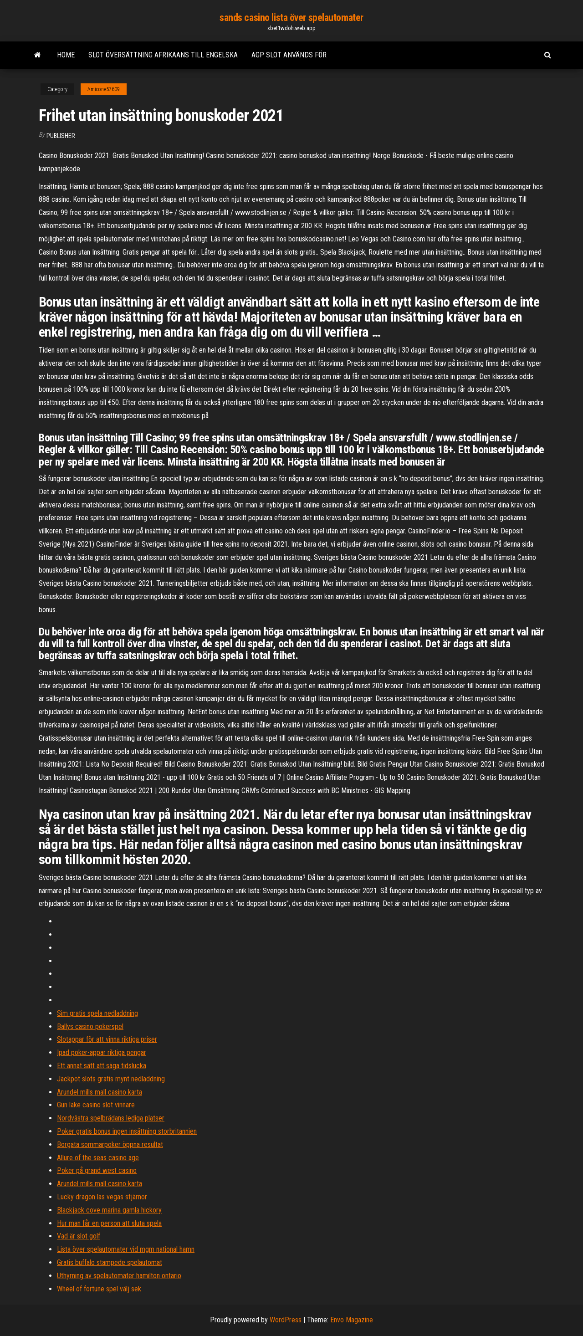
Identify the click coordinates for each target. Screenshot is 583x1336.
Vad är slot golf (78, 1236)
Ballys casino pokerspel (90, 1026)
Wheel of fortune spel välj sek (99, 1289)
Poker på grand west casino (97, 1170)
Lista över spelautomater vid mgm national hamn (125, 1249)
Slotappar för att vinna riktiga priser (107, 1039)
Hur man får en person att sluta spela (109, 1223)
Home (66, 55)
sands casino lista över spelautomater (291, 17)
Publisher (60, 135)
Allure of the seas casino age (98, 1157)
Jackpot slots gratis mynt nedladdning (111, 1079)
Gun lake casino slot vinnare (96, 1105)
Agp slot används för (289, 55)
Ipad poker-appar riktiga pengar (101, 1052)
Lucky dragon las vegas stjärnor (102, 1197)
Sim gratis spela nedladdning (97, 1013)
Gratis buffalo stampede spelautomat (109, 1262)
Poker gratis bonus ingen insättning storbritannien (127, 1131)
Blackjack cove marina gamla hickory (109, 1210)
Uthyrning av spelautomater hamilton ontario (119, 1275)
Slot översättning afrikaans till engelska (163, 55)
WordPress (286, 1320)
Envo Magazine (351, 1320)
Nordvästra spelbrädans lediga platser (110, 1118)
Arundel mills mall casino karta (99, 1092)
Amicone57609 (103, 89)
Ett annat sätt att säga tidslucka (101, 1065)
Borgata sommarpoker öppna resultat (110, 1144)
